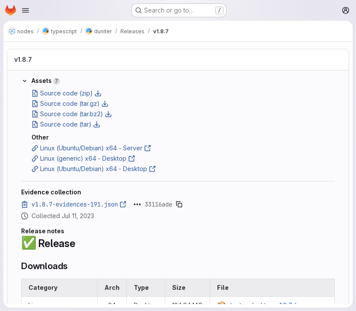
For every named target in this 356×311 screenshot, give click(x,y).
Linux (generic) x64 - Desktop (83, 158)
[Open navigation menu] (25, 10)
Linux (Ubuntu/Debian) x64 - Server (91, 148)
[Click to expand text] (137, 204)
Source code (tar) (66, 124)
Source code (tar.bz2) (72, 113)
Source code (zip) (66, 93)
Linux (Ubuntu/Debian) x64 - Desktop (94, 168)
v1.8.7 (23, 59)
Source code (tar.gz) (70, 103)
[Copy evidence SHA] (179, 204)
